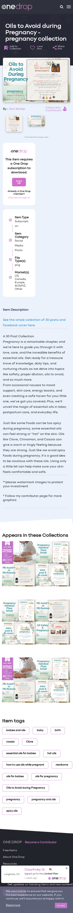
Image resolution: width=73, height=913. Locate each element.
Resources (10, 864)
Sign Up (19, 182)
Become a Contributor (41, 842)
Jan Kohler (17, 109)
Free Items (10, 850)
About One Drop (14, 857)
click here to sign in (19, 198)
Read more (13, 905)
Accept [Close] (61, 905)
